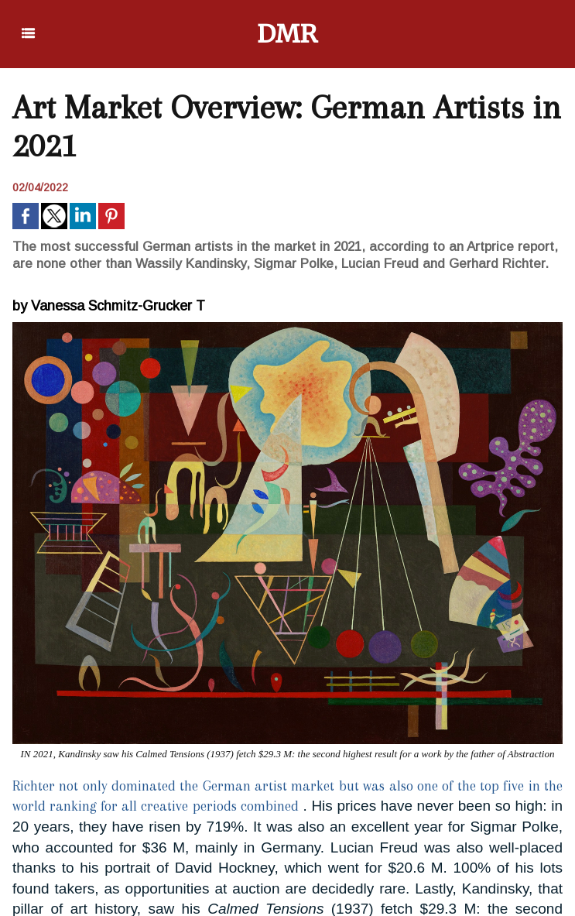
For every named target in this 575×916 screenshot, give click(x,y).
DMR (287, 34)
